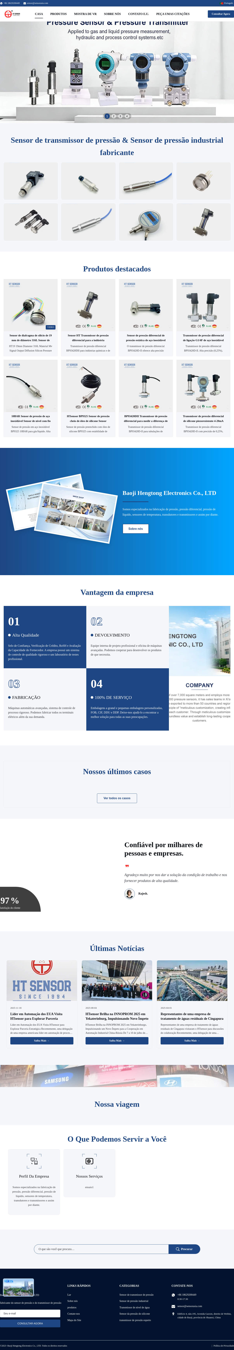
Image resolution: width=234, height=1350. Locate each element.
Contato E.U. (138, 13)
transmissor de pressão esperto (135, 1320)
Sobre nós (112, 13)
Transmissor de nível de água (134, 1307)
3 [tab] (120, 116)
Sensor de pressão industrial (133, 1301)
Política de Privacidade (224, 1345)
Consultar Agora (221, 14)
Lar (69, 1294)
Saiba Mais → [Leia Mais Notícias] (42, 1040)
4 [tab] (127, 116)
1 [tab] (107, 116)
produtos (71, 1307)
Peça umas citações (173, 13)
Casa (39, 13)
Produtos (58, 13)
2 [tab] (114, 116)
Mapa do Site (74, 1320)
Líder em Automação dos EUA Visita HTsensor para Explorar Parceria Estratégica (36, 1018)
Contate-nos (73, 1313)
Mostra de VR (85, 13)
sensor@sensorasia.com (37, 3)
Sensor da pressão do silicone (134, 1313)
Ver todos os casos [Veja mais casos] (117, 798)
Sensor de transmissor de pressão (136, 1294)
